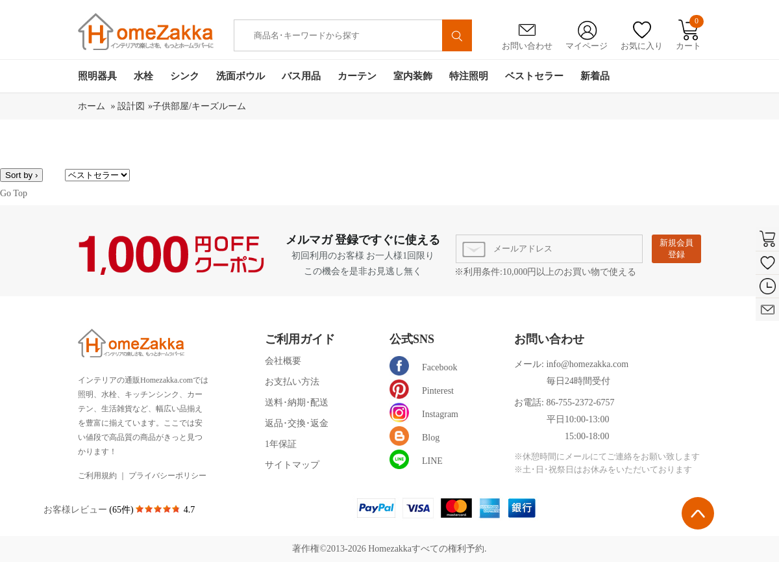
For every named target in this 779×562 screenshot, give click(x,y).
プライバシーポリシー (167, 475)
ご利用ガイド (300, 339)
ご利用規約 (97, 475)
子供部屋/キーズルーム (199, 106)
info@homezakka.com (587, 364)
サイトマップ (292, 465)
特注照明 (468, 76)
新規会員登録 (676, 248)
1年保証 (281, 444)
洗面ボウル (240, 76)
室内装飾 (412, 76)
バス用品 (301, 76)
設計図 (131, 106)
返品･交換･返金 (296, 423)
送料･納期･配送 (296, 402)
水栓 (143, 76)
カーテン (357, 76)
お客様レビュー (76, 510)
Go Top (13, 193)
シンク (184, 76)
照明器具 (97, 76)
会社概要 (283, 361)
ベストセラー (534, 76)
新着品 (595, 76)
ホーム (93, 106)
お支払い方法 (292, 382)
